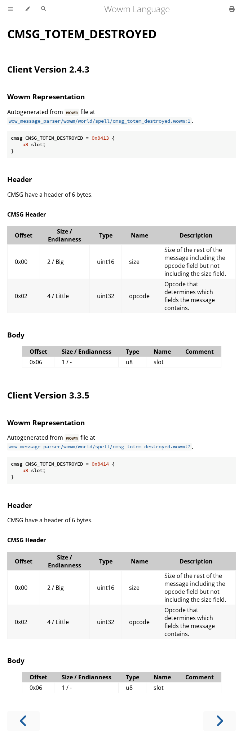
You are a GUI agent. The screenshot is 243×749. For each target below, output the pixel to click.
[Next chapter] (219, 721)
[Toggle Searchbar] (43, 9)
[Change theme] (27, 9)
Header (19, 179)
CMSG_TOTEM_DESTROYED (82, 34)
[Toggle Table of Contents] (10, 9)
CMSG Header (26, 214)
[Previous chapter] (23, 721)
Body (16, 334)
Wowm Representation (46, 96)
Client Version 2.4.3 (48, 69)
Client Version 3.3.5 (48, 395)
